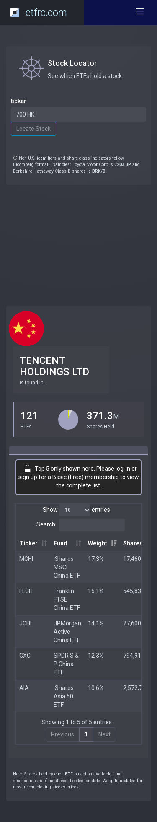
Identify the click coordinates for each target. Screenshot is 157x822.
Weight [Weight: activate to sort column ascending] (97, 543)
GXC (25, 655)
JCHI (25, 623)
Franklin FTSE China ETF (67, 599)
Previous (62, 734)
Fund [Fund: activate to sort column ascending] (60, 543)
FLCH (26, 591)
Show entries (76, 510)
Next (104, 734)
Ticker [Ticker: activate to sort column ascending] (28, 543)
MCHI (26, 558)
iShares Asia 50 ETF (64, 696)
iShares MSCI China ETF (67, 567)
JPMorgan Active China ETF (67, 631)
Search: (80, 525)
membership (102, 477)
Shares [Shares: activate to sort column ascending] (133, 543)
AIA (24, 688)
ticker (18, 101)
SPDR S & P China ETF (66, 664)
